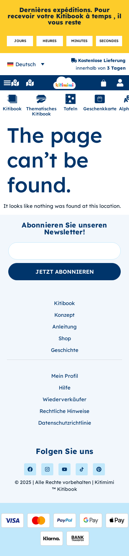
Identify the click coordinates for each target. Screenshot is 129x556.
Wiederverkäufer (64, 399)
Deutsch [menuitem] (25, 64)
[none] (25, 64)
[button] (7, 83)
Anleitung (64, 326)
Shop (64, 338)
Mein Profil (64, 376)
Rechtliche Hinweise (64, 411)
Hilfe (65, 387)
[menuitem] (25, 64)
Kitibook (64, 303)
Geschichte (64, 350)
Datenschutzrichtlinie (64, 422)
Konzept (64, 315)
